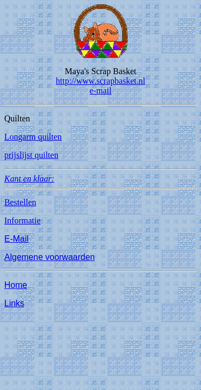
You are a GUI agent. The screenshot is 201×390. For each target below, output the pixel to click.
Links (14, 303)
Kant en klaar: (29, 178)
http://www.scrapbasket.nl (100, 80)
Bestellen (20, 202)
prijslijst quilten (31, 155)
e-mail (100, 90)
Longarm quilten (33, 136)
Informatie (22, 220)
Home (15, 285)
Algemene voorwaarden (49, 257)
